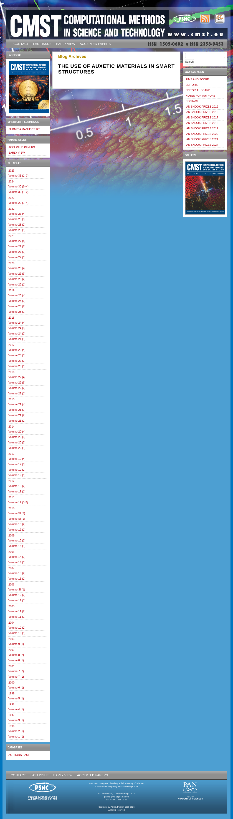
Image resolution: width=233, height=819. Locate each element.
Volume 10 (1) (16, 633)
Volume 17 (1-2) (18, 502)
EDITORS (191, 84)
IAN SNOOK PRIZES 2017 (201, 117)
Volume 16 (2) (16, 524)
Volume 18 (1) (16, 491)
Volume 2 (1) (16, 731)
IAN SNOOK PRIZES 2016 (201, 112)
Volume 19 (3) (16, 464)
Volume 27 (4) (16, 241)
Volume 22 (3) (16, 382)
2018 (11, 317)
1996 (11, 726)
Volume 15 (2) (16, 540)
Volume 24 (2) (16, 333)
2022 (11, 208)
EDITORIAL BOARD (197, 90)
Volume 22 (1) (16, 393)
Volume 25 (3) (16, 301)
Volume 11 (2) (16, 611)
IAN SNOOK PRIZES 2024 (201, 144)
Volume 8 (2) (16, 655)
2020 (11, 263)
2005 (11, 606)
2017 (11, 345)
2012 (11, 481)
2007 (11, 568)
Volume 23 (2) (16, 360)
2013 (11, 453)
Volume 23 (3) (16, 355)
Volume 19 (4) (16, 458)
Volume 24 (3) (16, 328)
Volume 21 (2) (16, 415)
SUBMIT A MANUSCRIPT (24, 129)
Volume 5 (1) (16, 698)
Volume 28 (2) (16, 224)
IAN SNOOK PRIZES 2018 (201, 123)
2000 (11, 682)
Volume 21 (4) (16, 404)
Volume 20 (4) (16, 431)
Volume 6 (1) (16, 687)
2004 (11, 622)
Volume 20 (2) (16, 442)
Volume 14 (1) (16, 562)
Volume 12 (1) (16, 600)
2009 (11, 535)
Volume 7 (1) (16, 676)
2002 (11, 650)
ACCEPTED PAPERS (95, 44)
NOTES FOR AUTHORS (200, 95)
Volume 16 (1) (16, 529)
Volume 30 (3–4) (18, 186)
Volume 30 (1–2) (18, 192)
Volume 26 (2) (16, 279)
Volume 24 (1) (16, 339)
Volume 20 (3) (16, 437)
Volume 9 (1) (16, 644)
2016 (11, 372)
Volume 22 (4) (16, 377)
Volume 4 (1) (16, 709)
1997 (11, 715)
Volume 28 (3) (16, 219)
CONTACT (21, 44)
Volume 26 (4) (16, 268)
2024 (11, 181)
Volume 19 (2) (16, 469)
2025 (11, 170)
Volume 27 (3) (16, 246)
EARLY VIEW (65, 44)
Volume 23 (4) (16, 350)
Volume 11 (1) (16, 616)
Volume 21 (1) (16, 420)
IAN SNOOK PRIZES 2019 (201, 128)
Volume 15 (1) (16, 546)
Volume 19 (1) (16, 475)
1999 (11, 693)
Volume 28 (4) (16, 213)
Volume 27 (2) (16, 251)
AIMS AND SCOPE (197, 79)
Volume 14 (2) (16, 556)
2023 (11, 197)
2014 (11, 426)
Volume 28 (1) (16, 230)
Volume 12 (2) (16, 595)
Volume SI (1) (16, 518)
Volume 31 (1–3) (18, 175)
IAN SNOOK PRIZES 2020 (201, 133)
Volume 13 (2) (16, 573)
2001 (11, 666)
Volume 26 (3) (16, 273)
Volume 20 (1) (16, 448)
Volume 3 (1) (16, 720)
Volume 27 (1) (16, 257)
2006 (11, 584)
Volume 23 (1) (16, 366)
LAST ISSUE (42, 44)
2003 (11, 639)
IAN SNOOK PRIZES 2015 (201, 106)
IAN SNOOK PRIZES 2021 (201, 139)
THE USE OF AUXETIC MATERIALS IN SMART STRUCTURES (116, 69)
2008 (11, 551)
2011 (11, 497)
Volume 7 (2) (16, 671)
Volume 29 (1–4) (18, 202)
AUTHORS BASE (19, 755)
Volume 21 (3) (16, 409)
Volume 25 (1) (16, 311)
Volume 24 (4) (16, 322)
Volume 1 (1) (16, 736)
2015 (11, 399)
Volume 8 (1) (16, 660)
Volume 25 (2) (16, 306)
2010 (11, 508)
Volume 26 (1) (16, 284)
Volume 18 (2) (16, 486)
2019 (11, 290)
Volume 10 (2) (16, 627)
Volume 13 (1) (16, 578)
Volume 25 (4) (16, 295)
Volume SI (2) (16, 513)
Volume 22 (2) (16, 388)
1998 (11, 704)
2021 (11, 236)
